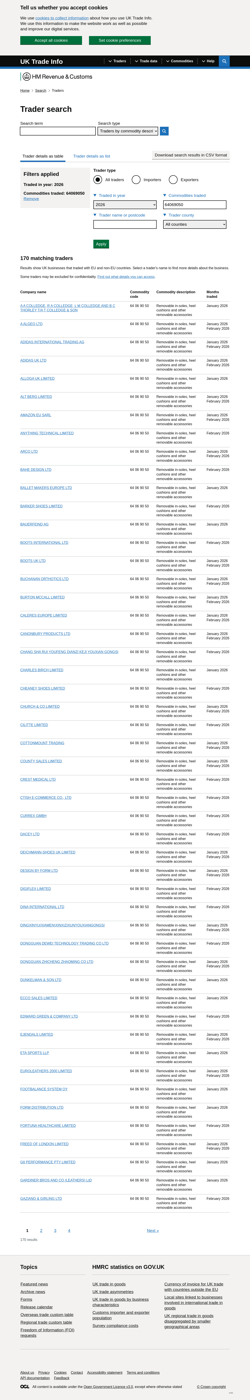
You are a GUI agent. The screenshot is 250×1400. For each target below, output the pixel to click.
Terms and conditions (143, 1372)
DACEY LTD (29, 834)
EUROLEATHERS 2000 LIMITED (46, 1071)
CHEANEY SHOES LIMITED (42, 688)
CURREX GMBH (33, 816)
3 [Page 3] (55, 1230)
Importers (152, 179)
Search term (31, 123)
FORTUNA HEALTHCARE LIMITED (48, 1126)
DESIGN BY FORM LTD (39, 871)
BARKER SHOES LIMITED (41, 506)
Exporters (190, 179)
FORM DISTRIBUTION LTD (41, 1107)
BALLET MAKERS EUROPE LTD (46, 488)
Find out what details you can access (126, 277)
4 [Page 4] (69, 1230)
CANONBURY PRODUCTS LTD (45, 634)
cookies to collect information (62, 18)
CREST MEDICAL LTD (38, 779)
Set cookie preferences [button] (120, 40)
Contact (77, 1372)
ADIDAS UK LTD (33, 360)
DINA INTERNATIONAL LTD (42, 907)
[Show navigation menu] (117, 61)
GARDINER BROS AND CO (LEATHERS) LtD (56, 1180)
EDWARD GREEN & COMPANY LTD (49, 1016)
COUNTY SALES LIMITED (41, 761)
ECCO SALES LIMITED (38, 998)
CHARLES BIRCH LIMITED (41, 670)
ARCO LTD (29, 451)
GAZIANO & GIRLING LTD (41, 1198)
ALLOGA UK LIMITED (37, 378)
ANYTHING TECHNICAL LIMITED (47, 433)
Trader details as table (42, 156)
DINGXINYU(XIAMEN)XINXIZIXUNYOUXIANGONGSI (62, 925)
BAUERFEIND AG (34, 524)
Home (25, 90)
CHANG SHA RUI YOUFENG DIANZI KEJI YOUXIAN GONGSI (69, 652)
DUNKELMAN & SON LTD (40, 980)
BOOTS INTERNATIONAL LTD (44, 543)
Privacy (44, 1372)
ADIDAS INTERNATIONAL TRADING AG (52, 342)
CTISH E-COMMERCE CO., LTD (45, 798)
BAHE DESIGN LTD (35, 470)
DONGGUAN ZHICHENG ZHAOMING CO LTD (56, 962)
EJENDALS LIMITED (36, 1034)
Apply (101, 244)
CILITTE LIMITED (34, 725)
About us (27, 1372)
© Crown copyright (211, 1387)
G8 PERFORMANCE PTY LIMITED (47, 1162)
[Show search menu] (224, 61)
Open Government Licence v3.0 (108, 1387)
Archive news (33, 1291)
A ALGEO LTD (31, 324)
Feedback (61, 1378)
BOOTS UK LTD (33, 561)
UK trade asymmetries (113, 1291)
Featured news (34, 1284)
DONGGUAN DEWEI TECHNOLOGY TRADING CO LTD (64, 943)
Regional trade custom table (46, 1322)
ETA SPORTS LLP (34, 1053)
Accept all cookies (51, 40)
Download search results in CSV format (191, 155)
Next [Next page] (153, 1230)
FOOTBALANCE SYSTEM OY (44, 1089)
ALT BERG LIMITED (36, 397)
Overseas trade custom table (47, 1314)
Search (40, 90)
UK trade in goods (109, 1284)
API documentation (35, 1378)
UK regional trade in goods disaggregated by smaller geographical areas (188, 1321)
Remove (31, 198)
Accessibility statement (104, 1372)
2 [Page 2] (41, 1230)
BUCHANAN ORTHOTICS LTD (44, 579)
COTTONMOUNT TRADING (42, 743)
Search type (109, 123)
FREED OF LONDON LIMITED (44, 1144)
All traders (114, 179)
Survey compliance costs (115, 1325)
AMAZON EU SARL (35, 415)
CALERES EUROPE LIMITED (43, 615)
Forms (26, 1299)
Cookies (60, 1372)
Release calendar (37, 1307)
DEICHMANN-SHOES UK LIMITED (47, 852)
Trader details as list (91, 156)
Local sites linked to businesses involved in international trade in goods (193, 1302)
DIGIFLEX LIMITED (35, 889)
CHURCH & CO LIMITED (40, 706)
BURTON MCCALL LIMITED (42, 597)
